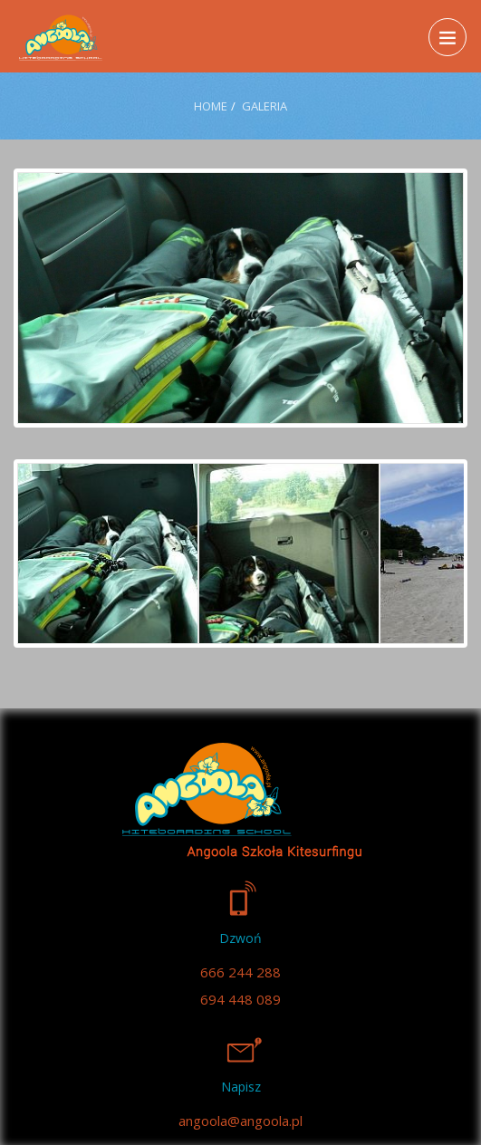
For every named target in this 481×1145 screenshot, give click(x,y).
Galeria (264, 106)
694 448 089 (240, 999)
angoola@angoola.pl (240, 1120)
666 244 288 (240, 972)
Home (210, 106)
